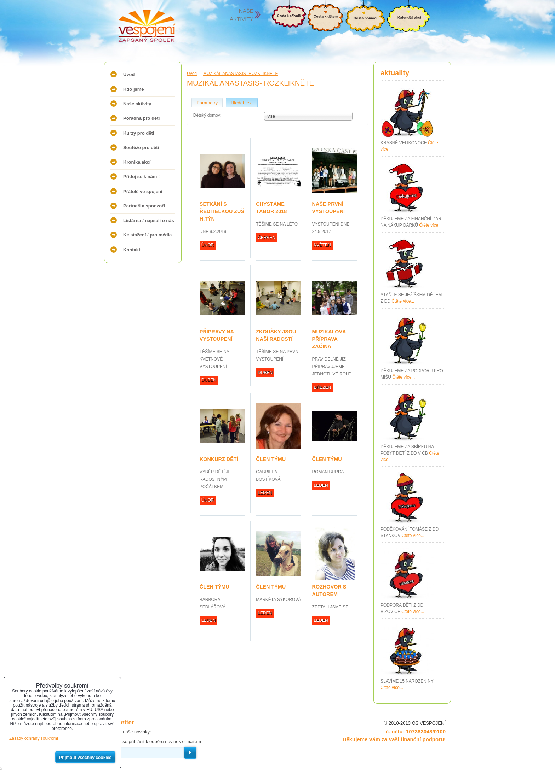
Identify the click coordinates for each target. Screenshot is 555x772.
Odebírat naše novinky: (127, 732)
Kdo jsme (133, 89)
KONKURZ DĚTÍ (219, 459)
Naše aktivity (137, 103)
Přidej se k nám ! (141, 176)
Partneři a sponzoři (144, 206)
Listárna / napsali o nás (148, 220)
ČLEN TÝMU (271, 459)
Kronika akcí (136, 162)
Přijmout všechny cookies (85, 757)
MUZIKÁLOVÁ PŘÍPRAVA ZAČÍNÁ (329, 339)
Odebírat (190, 753)
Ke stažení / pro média (147, 235)
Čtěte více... (430, 225)
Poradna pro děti (141, 118)
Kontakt (131, 249)
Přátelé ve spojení (142, 191)
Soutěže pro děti (141, 147)
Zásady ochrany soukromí (33, 738)
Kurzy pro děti (138, 133)
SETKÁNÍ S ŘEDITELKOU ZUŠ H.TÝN (222, 211)
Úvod (129, 74)
